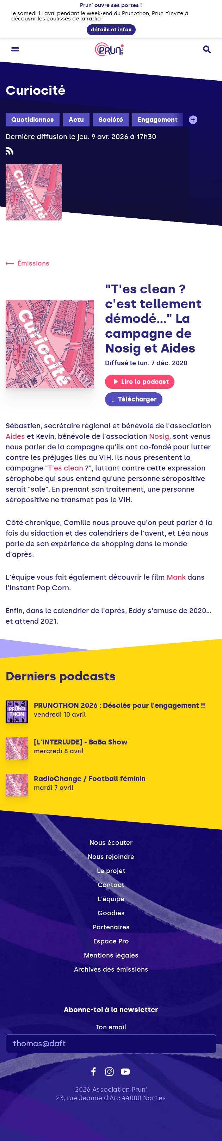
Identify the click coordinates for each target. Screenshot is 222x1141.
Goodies (111, 913)
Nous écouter (111, 843)
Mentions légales (111, 955)
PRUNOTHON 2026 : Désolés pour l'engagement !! (119, 705)
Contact (111, 885)
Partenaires (111, 927)
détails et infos (111, 29)
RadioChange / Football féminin (90, 778)
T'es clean (65, 468)
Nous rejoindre (111, 857)
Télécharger (133, 399)
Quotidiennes (32, 120)
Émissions (27, 263)
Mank (176, 577)
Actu (76, 120)
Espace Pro (111, 941)
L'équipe (111, 899)
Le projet (111, 871)
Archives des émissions (111, 969)
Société (111, 120)
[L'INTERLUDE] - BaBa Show (81, 742)
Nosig (159, 436)
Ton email (111, 1027)
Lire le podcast (141, 382)
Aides (15, 436)
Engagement (158, 120)
